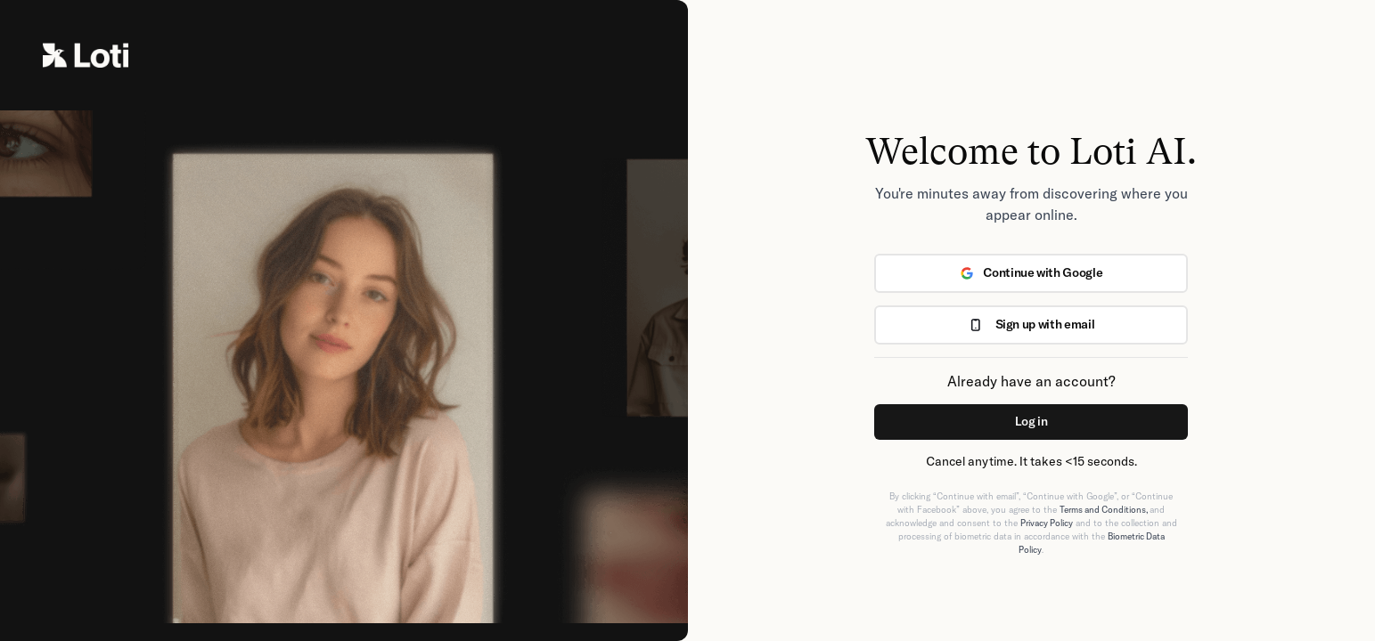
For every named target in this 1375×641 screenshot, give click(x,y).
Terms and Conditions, (1105, 509)
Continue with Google (1031, 272)
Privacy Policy (1046, 523)
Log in (1031, 421)
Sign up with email (1031, 324)
